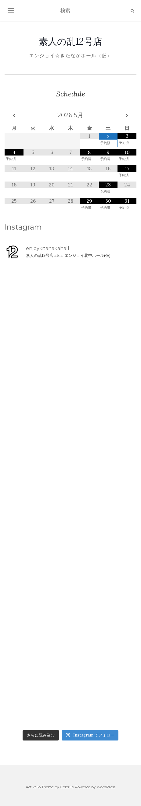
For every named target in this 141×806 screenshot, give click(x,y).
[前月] (14, 115)
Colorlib (67, 787)
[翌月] (127, 115)
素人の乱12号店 (70, 41)
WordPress (106, 787)
